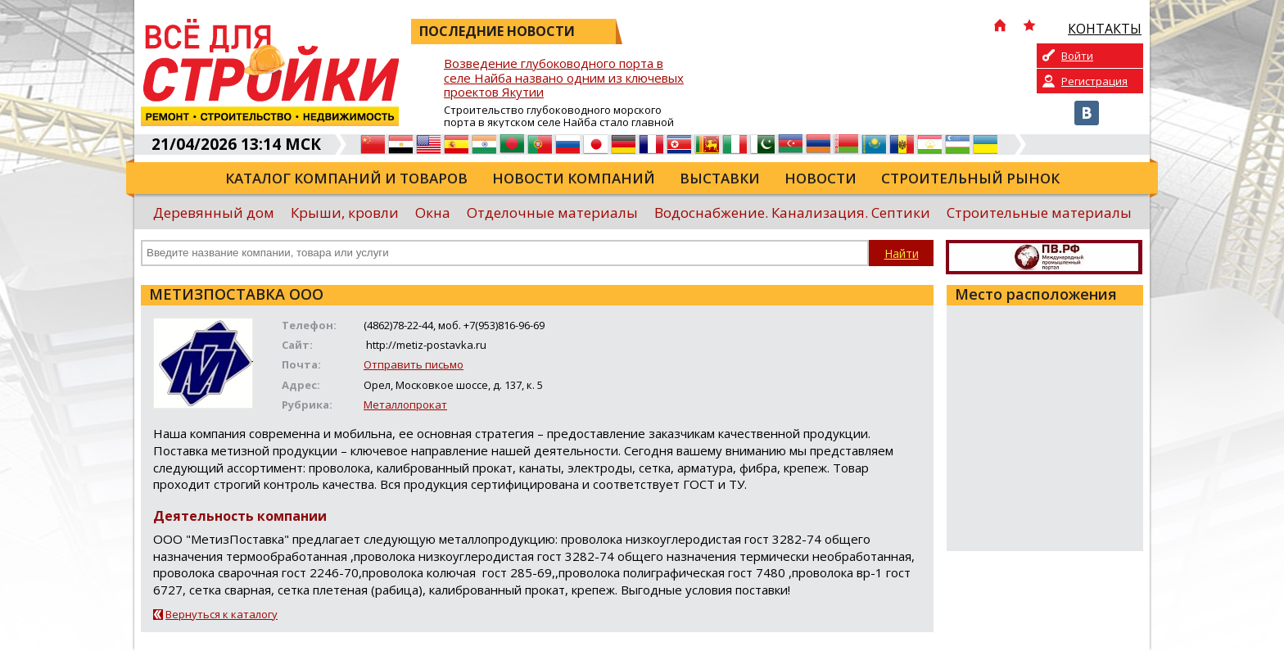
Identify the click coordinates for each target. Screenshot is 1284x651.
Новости (820, 178)
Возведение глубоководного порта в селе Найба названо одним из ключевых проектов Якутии (564, 78)
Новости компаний (573, 178)
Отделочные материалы (552, 212)
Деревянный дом (213, 212)
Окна (432, 212)
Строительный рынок (970, 178)
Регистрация (1094, 81)
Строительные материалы (1039, 212)
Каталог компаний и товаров (346, 178)
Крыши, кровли (345, 212)
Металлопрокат (405, 404)
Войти (1077, 55)
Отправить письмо (413, 364)
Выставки (720, 178)
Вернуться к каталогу (221, 614)
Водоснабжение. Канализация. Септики (792, 212)
